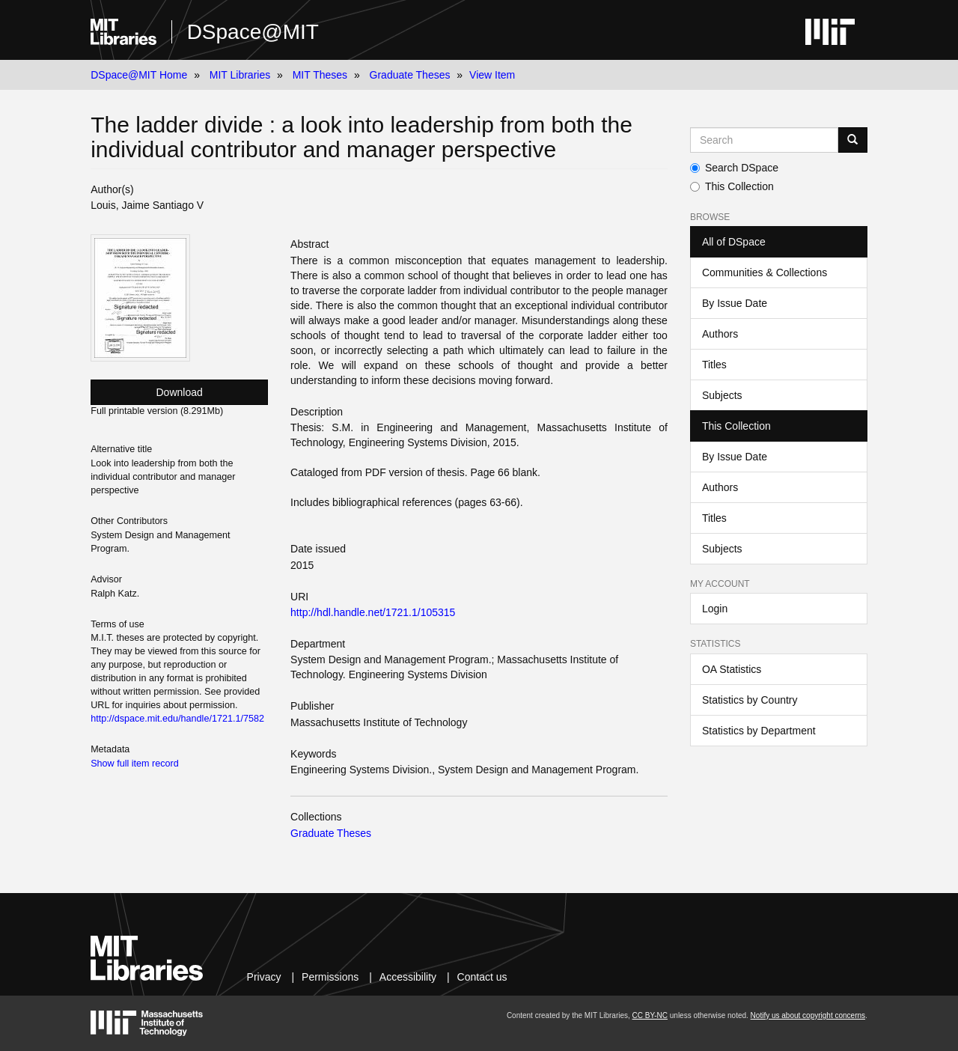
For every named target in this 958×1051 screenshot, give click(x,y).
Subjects (722, 395)
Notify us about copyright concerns (808, 1015)
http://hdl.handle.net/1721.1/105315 (372, 612)
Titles (714, 365)
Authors (720, 334)
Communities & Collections (764, 272)
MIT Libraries (240, 75)
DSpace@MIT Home (139, 75)
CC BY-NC (650, 1015)
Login (714, 609)
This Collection (732, 186)
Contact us (482, 977)
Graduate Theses (410, 75)
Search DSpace (734, 168)
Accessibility (407, 977)
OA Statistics (731, 669)
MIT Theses (320, 75)
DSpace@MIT (253, 31)
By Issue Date (734, 303)
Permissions (330, 977)
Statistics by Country (750, 700)
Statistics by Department (759, 731)
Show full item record (135, 763)
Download (179, 392)
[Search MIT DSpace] (764, 140)
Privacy (264, 977)
